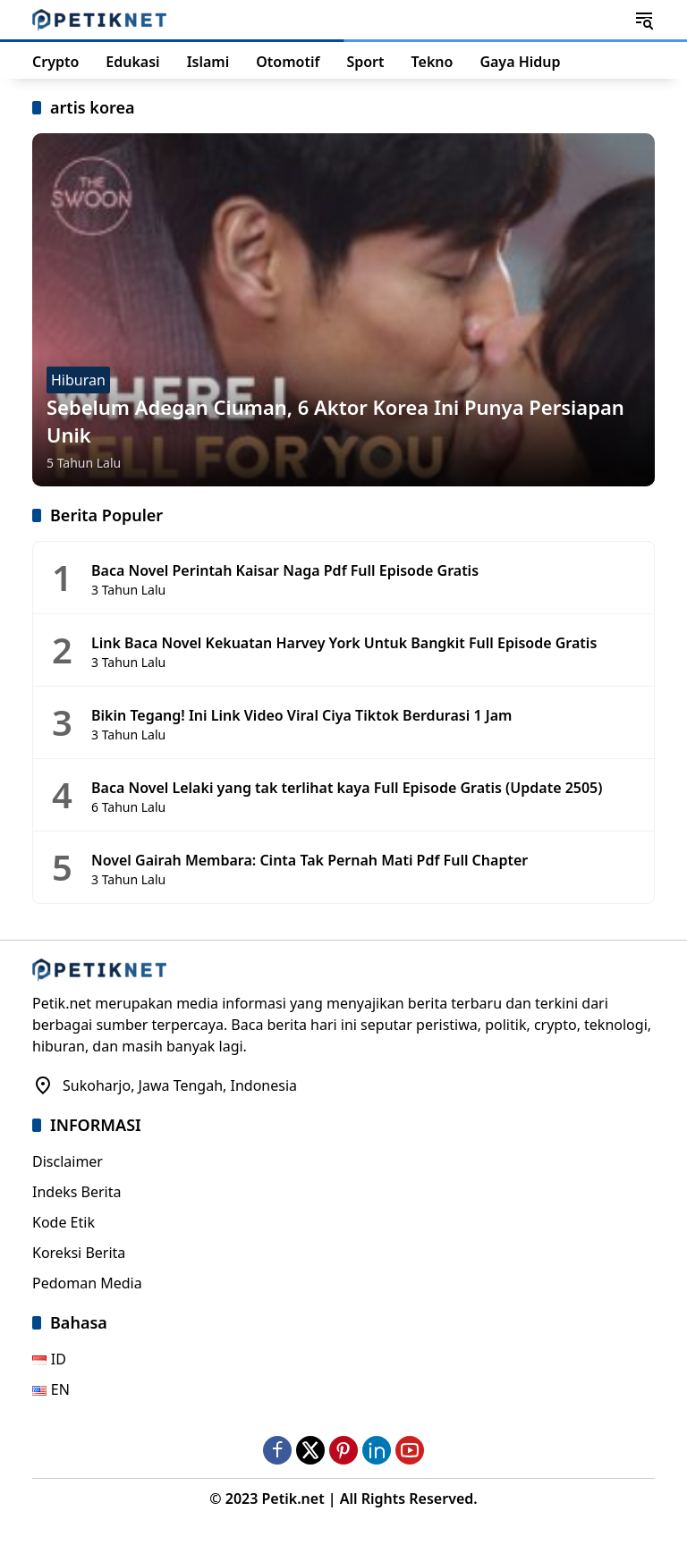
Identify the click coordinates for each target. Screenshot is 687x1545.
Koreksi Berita (78, 1252)
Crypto (55, 62)
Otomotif (287, 62)
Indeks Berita (76, 1192)
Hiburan (78, 380)
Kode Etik (63, 1222)
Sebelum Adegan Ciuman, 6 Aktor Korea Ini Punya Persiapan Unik (335, 420)
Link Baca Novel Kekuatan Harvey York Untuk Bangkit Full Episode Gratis (344, 643)
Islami (208, 62)
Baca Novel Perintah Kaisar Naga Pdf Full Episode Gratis (285, 570)
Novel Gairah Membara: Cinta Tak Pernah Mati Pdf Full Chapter (309, 860)
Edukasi (132, 62)
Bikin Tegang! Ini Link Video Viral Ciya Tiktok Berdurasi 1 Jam (301, 715)
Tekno (432, 62)
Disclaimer (67, 1161)
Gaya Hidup (519, 62)
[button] (644, 19)
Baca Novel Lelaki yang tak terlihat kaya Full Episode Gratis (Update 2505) (346, 788)
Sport (365, 62)
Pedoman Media (87, 1283)
